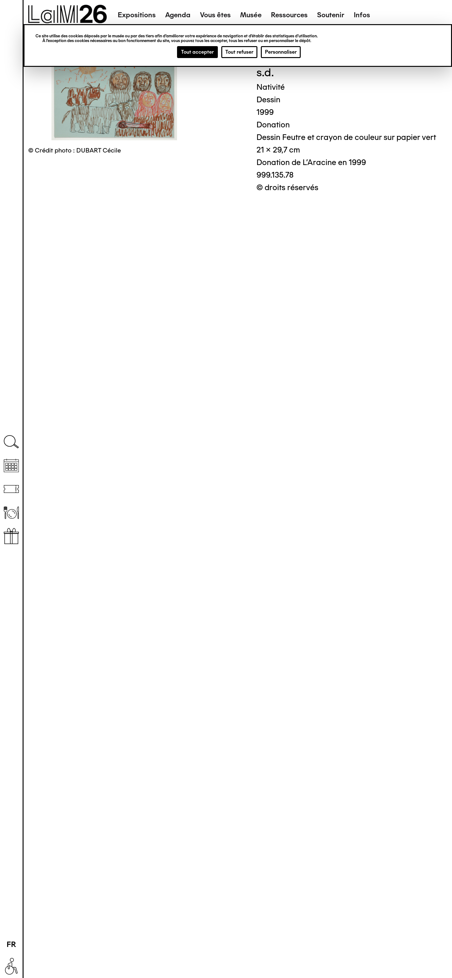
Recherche (11, 442)
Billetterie (11, 489)
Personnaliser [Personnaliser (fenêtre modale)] (281, 52)
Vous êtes (215, 15)
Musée (250, 15)
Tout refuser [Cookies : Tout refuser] (239, 52)
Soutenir (330, 15)
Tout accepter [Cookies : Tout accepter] (197, 52)
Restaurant (11, 512)
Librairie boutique (11, 536)
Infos (362, 15)
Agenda (178, 15)
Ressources (289, 15)
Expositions (137, 15)
